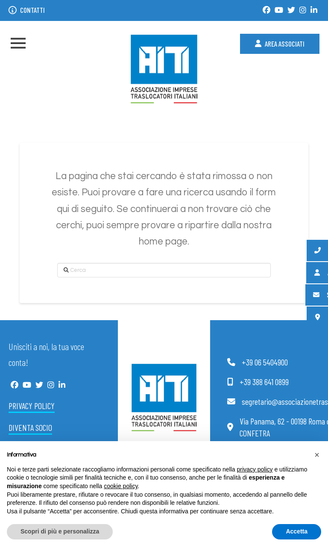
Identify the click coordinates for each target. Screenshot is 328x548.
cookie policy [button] (121, 486)
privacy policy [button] (255, 469)
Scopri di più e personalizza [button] (59, 531)
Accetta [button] (297, 531)
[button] (18, 43)
